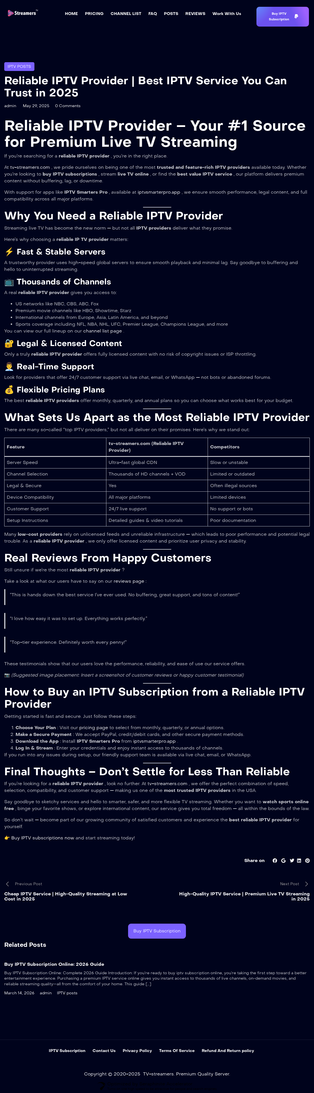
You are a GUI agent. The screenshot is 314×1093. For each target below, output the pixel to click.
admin (10, 105)
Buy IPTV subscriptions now (43, 838)
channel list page (103, 331)
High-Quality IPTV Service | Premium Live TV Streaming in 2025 (244, 896)
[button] (282, 17)
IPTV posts (19, 66)
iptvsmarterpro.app (160, 192)
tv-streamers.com (30, 167)
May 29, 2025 (36, 105)
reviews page (130, 581)
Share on (254, 860)
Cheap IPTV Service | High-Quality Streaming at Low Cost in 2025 (65, 896)
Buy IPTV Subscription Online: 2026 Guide (54, 964)
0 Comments (68, 105)
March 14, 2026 (19, 993)
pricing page (94, 727)
